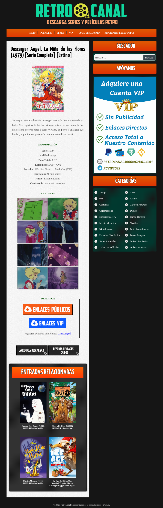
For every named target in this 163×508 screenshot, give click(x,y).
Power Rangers (137, 235)
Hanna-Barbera (137, 217)
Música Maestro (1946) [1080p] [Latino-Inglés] (33, 482)
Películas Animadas (139, 229)
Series (60, 33)
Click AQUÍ (64, 333)
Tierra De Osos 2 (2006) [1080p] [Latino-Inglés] (62, 427)
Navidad (134, 223)
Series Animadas (107, 241)
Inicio (32, 33)
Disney (133, 210)
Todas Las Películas (109, 247)
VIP (71, 33)
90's (101, 198)
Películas (46, 33)
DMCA (106, 505)
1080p (102, 192)
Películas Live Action (109, 235)
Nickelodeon (105, 229)
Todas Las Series (138, 247)
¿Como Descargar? (89, 33)
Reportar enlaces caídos (119, 33)
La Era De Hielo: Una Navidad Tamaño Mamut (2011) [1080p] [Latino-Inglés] (62, 483)
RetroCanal (66, 505)
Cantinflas (104, 204)
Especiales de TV (107, 217)
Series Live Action (139, 241)
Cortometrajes (106, 210)
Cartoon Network (138, 204)
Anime (133, 198)
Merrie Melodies (107, 223)
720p (132, 192)
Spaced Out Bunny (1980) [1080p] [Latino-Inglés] (33, 427)
